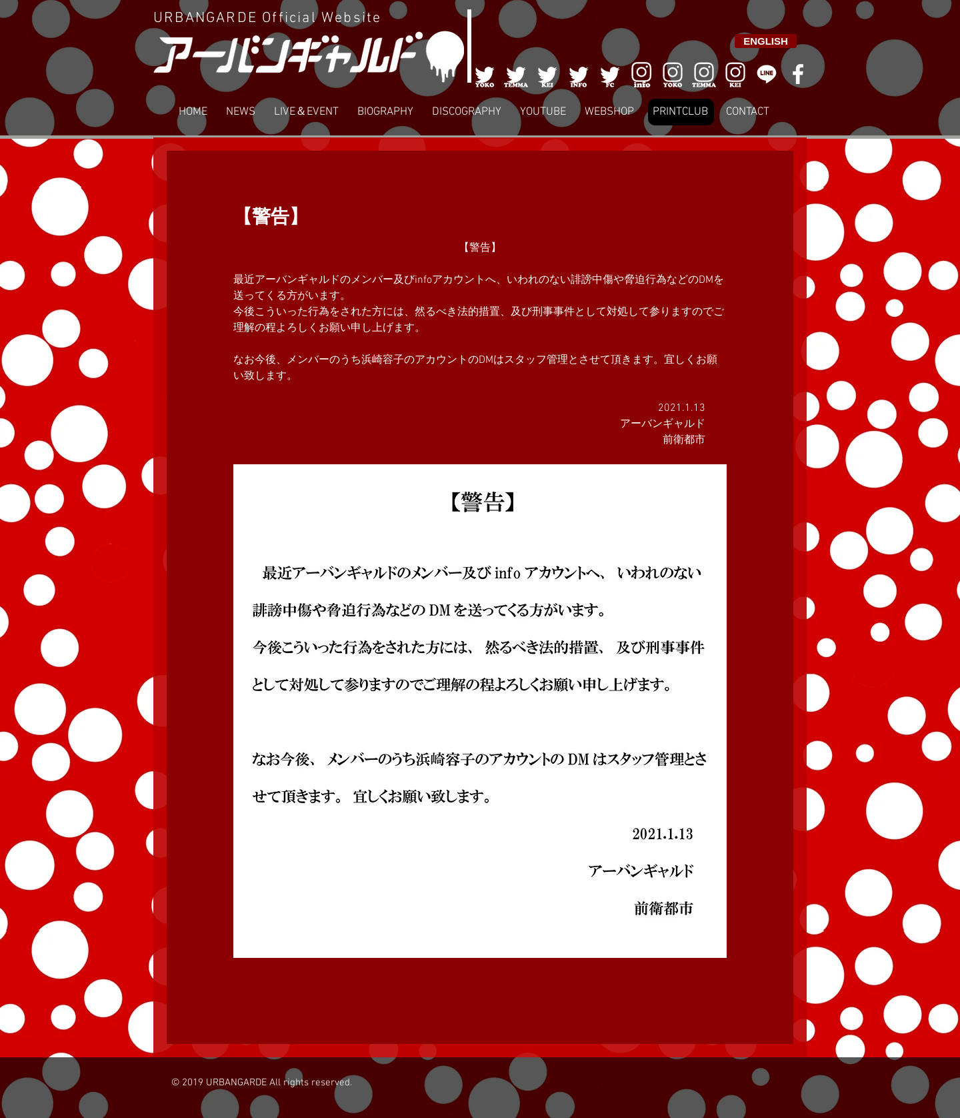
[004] (578, 74)
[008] (735, 74)
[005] (610, 74)
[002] (516, 74)
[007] (704, 74)
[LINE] (766, 74)
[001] (484, 74)
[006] (641, 74)
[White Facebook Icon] (798, 74)
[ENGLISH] (766, 41)
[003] (547, 74)
